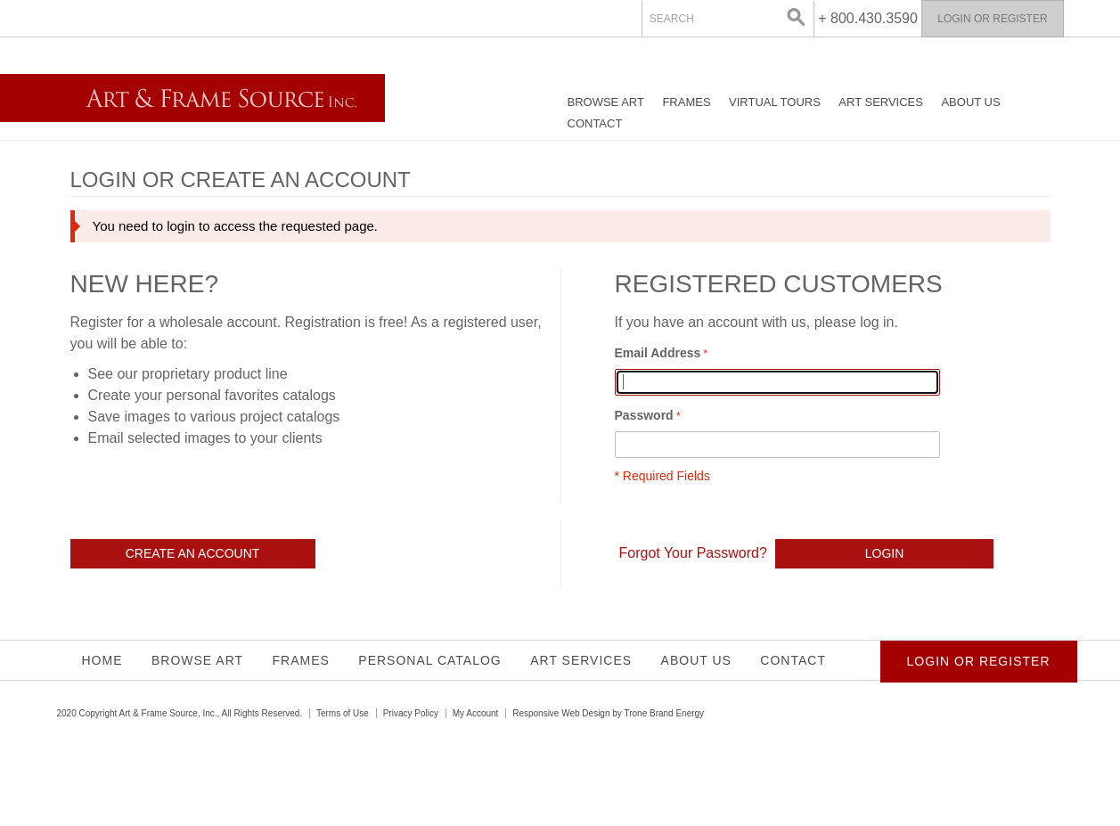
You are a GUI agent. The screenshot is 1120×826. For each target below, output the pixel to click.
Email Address (658, 353)
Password (644, 415)
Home (102, 660)
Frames (686, 102)
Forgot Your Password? (693, 552)
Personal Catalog (429, 660)
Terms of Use (342, 713)
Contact (595, 123)
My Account (476, 713)
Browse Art (606, 102)
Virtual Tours (775, 102)
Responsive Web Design (560, 713)
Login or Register (992, 18)
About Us (970, 102)
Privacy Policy (410, 713)
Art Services (880, 102)
